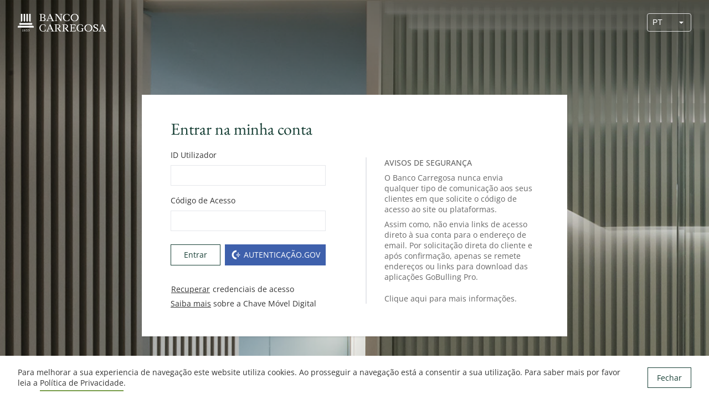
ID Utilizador (194, 155)
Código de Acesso (203, 200)
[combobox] (660, 22)
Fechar (669, 377)
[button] (681, 22)
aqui (418, 298)
